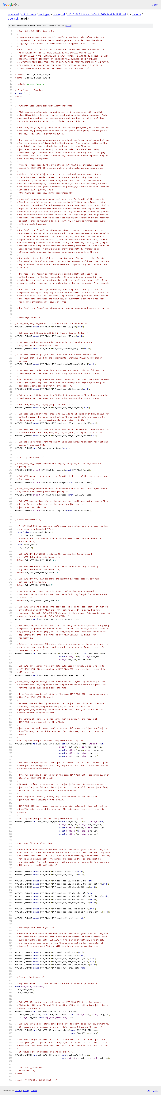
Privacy (26, 1090)
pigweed (13, 14)
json (155, 1090)
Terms (34, 1090)
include (136, 14)
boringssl (44, 14)
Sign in (155, 4)
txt (148, 1090)
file (68, 25)
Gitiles (18, 1090)
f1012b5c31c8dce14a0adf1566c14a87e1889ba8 (96, 14)
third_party (28, 14)
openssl (13, 18)
